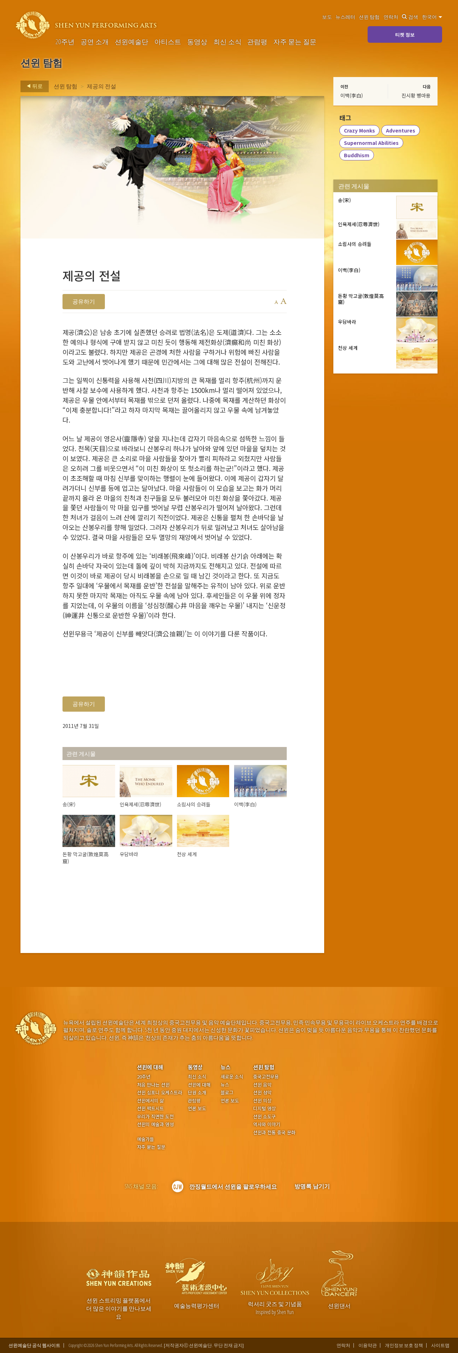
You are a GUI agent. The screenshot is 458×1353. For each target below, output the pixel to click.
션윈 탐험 (369, 17)
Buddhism (357, 155)
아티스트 (167, 42)
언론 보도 (197, 1108)
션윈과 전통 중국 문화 (274, 1132)
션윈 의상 (262, 1101)
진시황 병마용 (416, 95)
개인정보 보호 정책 (404, 1345)
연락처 (390, 17)
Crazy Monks (359, 131)
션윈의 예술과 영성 (155, 1124)
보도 (327, 17)
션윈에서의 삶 (150, 1101)
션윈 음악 (262, 1085)
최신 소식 (227, 42)
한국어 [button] (432, 17)
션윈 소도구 (264, 1116)
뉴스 (226, 1067)
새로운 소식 (232, 1076)
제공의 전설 (101, 86)
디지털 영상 (264, 1108)
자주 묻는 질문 (294, 42)
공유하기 (83, 301)
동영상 (197, 42)
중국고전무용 (266, 1076)
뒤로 (33, 86)
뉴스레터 (345, 17)
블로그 (227, 1092)
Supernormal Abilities (371, 143)
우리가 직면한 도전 (155, 1116)
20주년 (65, 42)
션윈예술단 (131, 42)
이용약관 (367, 1345)
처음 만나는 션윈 (153, 1085)
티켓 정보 (405, 34)
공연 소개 (95, 42)
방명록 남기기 (312, 1186)
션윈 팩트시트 (150, 1108)
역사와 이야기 (266, 1124)
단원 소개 (197, 1092)
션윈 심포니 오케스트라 (159, 1092)
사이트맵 (440, 1345)
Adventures (401, 131)
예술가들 (145, 1139)
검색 (410, 17)
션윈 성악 (262, 1092)
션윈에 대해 (150, 1067)
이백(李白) (351, 95)
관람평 (257, 42)
